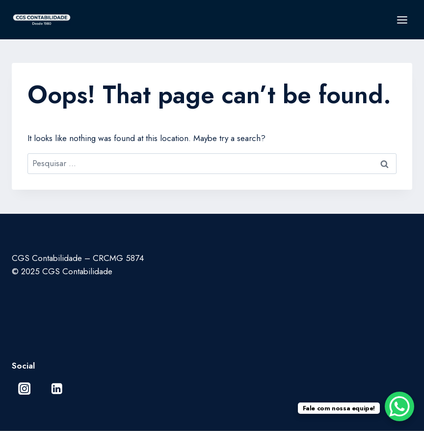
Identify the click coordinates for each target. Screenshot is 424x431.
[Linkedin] (56, 388)
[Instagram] (24, 388)
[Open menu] (402, 20)
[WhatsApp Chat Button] (399, 406)
